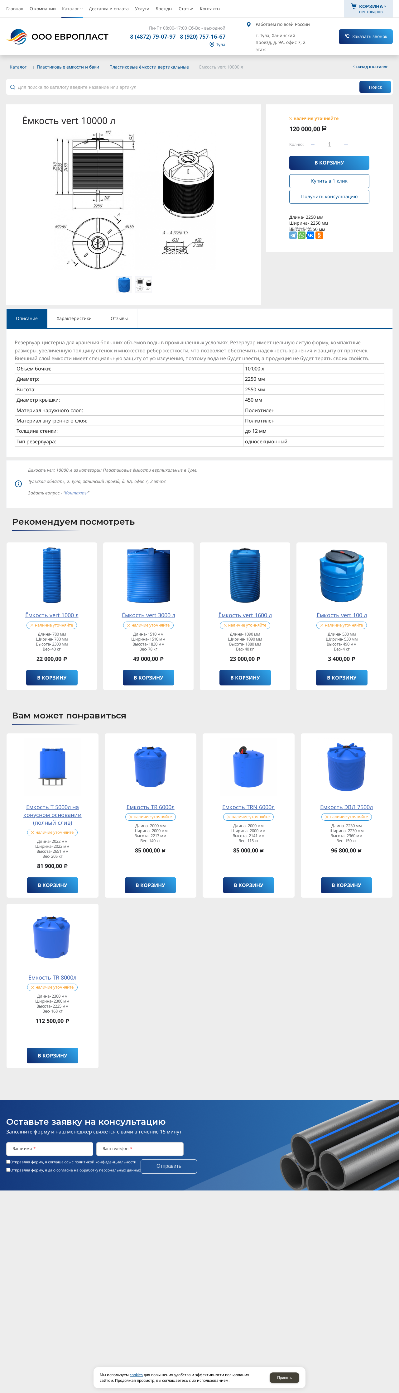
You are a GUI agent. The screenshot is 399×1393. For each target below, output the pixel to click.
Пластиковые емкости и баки (68, 67)
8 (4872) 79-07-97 (152, 36)
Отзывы (119, 318)
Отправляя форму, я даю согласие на (75, 1170)
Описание (27, 318)
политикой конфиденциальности (106, 1162)
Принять (284, 1378)
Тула (220, 44)
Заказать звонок (369, 36)
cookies (136, 1374)
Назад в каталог (372, 66)
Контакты (76, 493)
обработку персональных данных (110, 1170)
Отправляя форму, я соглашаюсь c (73, 1162)
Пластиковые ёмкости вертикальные (149, 67)
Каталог (18, 67)
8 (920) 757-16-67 (202, 36)
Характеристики (74, 318)
